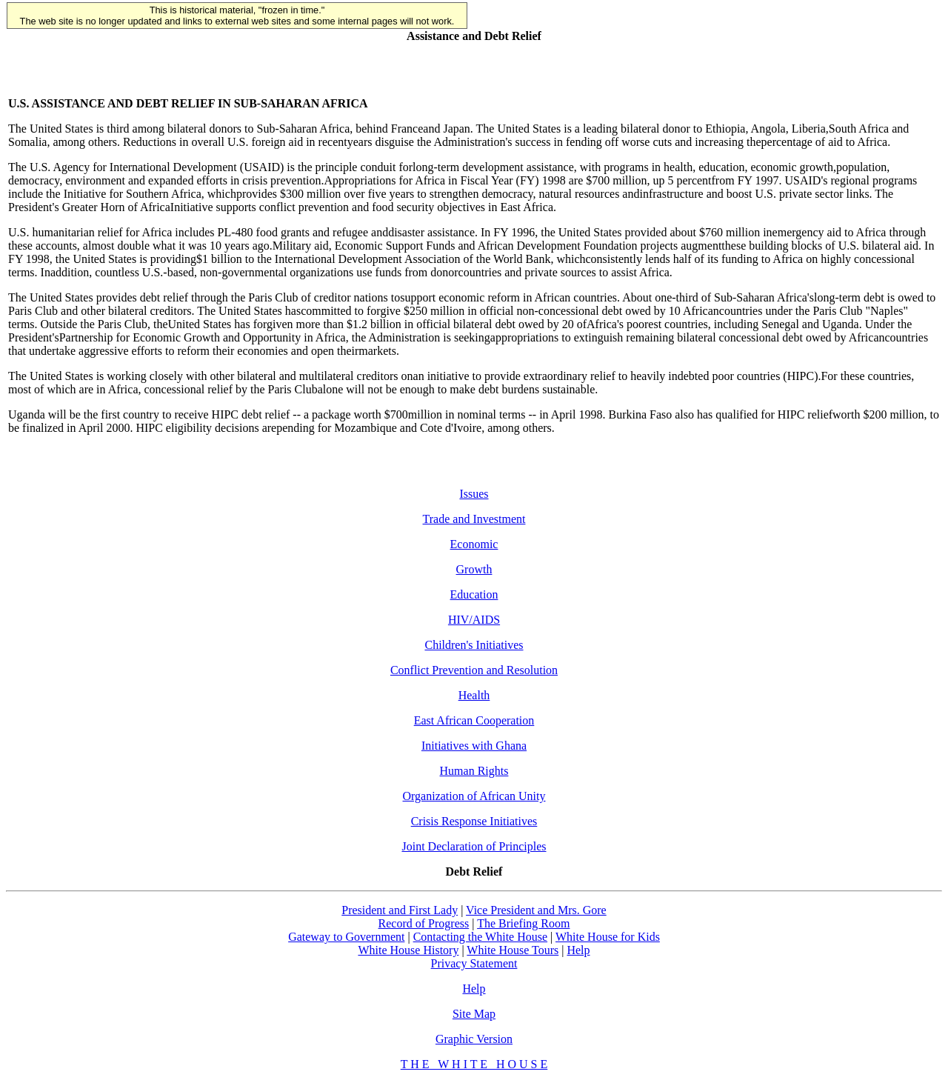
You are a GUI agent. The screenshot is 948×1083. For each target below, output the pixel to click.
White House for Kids (607, 936)
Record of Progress (424, 923)
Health (474, 695)
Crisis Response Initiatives (474, 821)
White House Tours (512, 950)
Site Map (474, 1013)
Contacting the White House (480, 936)
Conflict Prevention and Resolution (474, 670)
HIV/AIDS (474, 619)
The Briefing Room (523, 923)
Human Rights (474, 770)
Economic (474, 544)
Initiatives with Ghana (474, 745)
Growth (474, 569)
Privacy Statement (474, 963)
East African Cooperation (474, 720)
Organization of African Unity (474, 796)
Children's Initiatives (473, 645)
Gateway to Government (346, 936)
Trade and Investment (474, 519)
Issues (473, 493)
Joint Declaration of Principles (473, 846)
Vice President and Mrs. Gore (536, 910)
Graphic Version (474, 1039)
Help (578, 950)
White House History (408, 950)
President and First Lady (399, 910)
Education (474, 594)
